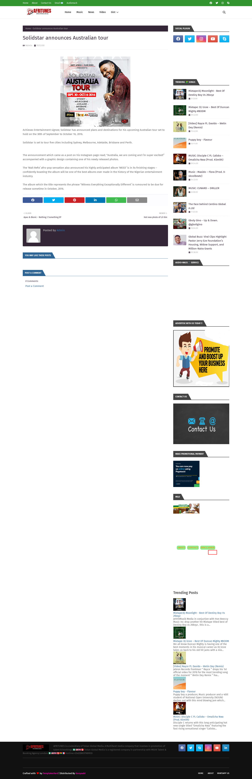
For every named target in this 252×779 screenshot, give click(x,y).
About (34, 3)
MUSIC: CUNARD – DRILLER (203, 188)
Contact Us (46, 3)
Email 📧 (59, 3)
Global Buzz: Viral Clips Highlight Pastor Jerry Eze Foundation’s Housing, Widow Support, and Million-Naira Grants (207, 242)
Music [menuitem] (79, 12)
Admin (29, 45)
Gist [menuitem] (113, 12)
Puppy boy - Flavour (200, 139)
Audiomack (72, 3)
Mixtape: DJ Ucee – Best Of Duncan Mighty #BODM (208, 109)
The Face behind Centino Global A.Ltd (207, 206)
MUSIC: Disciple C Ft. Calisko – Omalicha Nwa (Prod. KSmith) (205, 157)
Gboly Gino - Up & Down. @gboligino (203, 222)
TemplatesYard (50, 773)
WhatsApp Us (223, 773)
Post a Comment (34, 286)
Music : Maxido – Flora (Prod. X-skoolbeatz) (207, 174)
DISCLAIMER (208, 547)
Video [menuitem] (102, 12)
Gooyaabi (81, 773)
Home (25, 3)
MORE (212, 552)
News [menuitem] (91, 12)
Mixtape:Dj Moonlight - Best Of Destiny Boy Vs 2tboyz (206, 92)
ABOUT (181, 547)
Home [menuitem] (68, 12)
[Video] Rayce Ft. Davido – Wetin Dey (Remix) (207, 125)
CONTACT (193, 547)
